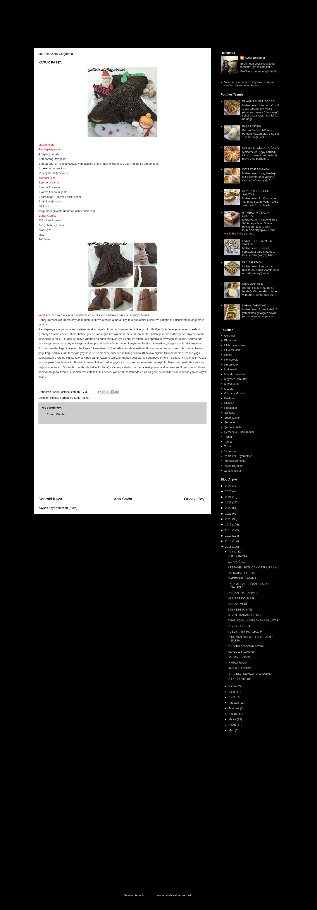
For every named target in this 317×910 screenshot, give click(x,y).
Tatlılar (228, 441)
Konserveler (231, 359)
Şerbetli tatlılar (233, 427)
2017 (228, 535)
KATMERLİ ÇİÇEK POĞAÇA (260, 147)
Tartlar (228, 436)
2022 (228, 508)
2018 (228, 530)
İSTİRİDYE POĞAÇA (255, 169)
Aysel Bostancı (255, 57)
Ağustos (234, 702)
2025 (228, 491)
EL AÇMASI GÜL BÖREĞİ (258, 101)
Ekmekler (230, 340)
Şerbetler (230, 422)
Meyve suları (232, 383)
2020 (228, 519)
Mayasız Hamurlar (235, 379)
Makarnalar (231, 369)
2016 (228, 541)
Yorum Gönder (56, 414)
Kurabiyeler (231, 364)
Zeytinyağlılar (232, 470)
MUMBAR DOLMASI (241, 598)
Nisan (233, 725)
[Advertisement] (122, 460)
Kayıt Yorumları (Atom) (63, 508)
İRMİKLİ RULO (237, 662)
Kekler (54, 397)
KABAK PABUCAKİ (254, 305)
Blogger (150, 895)
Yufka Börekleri (233, 465)
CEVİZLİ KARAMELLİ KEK (245, 615)
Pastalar (229, 398)
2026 (228, 486)
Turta (227, 446)
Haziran (234, 713)
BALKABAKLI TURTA (241, 573)
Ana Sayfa (123, 499)
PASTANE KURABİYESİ (243, 593)
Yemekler (230, 451)
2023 (228, 502)
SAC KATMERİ (237, 604)
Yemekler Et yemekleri (238, 456)
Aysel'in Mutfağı (82, 25)
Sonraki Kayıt (50, 499)
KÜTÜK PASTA (237, 556)
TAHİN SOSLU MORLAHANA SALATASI (253, 620)
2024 (228, 497)
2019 (228, 524)
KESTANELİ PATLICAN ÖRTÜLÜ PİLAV (253, 567)
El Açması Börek (234, 345)
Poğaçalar (230, 407)
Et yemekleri (232, 350)
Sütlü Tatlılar (232, 417)
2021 (228, 513)
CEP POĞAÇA (237, 561)
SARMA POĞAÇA (239, 657)
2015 (228, 546)
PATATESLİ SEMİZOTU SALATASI (250, 673)
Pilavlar (229, 403)
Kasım (233, 686)
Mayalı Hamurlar (234, 374)
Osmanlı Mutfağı (234, 393)
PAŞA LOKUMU (252, 126)
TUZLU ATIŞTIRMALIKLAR (245, 631)
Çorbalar (229, 335)
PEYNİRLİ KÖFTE (239, 626)
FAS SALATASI (251, 262)
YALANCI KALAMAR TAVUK (246, 646)
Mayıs (233, 719)
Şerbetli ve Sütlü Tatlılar (75, 397)
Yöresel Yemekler (235, 460)
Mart (232, 730)
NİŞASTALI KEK (252, 284)
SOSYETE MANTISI (240, 609)
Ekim (232, 691)
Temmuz (234, 708)
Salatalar (229, 412)
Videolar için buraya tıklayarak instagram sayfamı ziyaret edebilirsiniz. (249, 83)
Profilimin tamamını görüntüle (258, 71)
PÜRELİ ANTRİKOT (240, 679)
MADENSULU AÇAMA (242, 578)
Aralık (233, 551)
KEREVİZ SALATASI (241, 651)
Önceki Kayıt (195, 499)
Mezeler (229, 388)
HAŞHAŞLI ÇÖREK (240, 668)
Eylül (232, 697)
